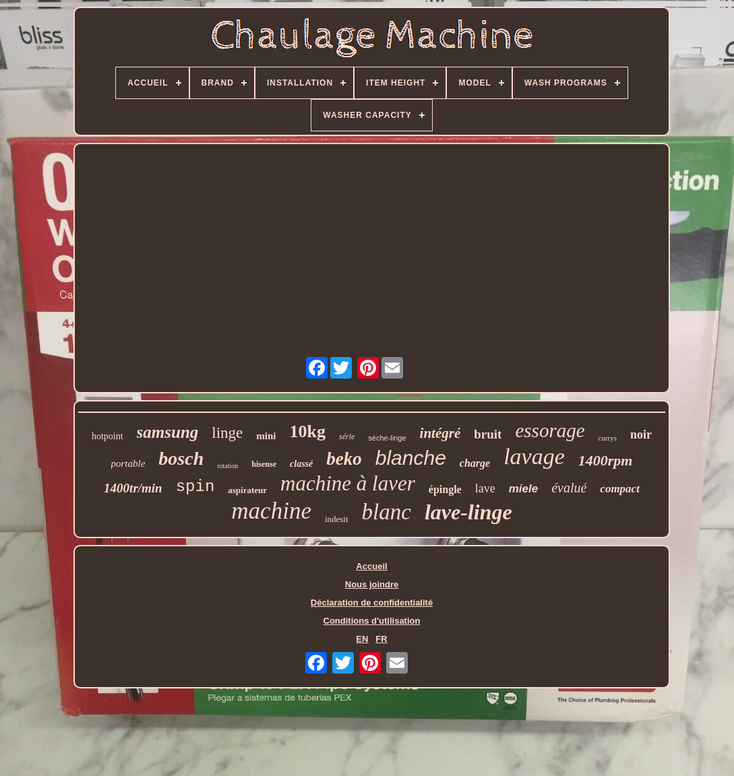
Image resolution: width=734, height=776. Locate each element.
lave (485, 488)
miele (523, 488)
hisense (263, 464)
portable (128, 463)
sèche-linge (387, 438)
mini (266, 435)
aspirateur (247, 490)
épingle (445, 489)
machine (271, 511)
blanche (410, 458)
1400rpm (605, 460)
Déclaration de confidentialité (372, 602)
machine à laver (347, 483)
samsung (168, 432)
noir (641, 434)
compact (620, 488)
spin (195, 487)
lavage (534, 456)
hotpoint (107, 436)
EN (362, 639)
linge (227, 432)
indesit (336, 519)
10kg (308, 431)
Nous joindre (371, 584)
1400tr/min (133, 488)
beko (343, 459)
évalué (568, 487)
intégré (440, 433)
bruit (487, 434)
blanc (386, 512)
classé (301, 464)
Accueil (371, 566)
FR (381, 639)
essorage (549, 430)
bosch (181, 458)
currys (608, 438)
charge (475, 463)
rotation (227, 466)
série (347, 436)
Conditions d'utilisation (372, 621)
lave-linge (468, 512)
